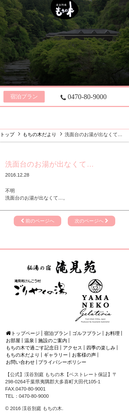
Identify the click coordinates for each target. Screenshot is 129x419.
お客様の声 (84, 355)
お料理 (21, 113)
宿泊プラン (24, 96)
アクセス (73, 122)
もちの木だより (39, 134)
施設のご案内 (103, 113)
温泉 (75, 113)
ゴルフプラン (86, 333)
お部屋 (49, 113)
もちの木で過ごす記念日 (32, 347)
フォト (104, 122)
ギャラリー (56, 355)
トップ (7, 134)
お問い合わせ (20, 362)
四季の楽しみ (35, 122)
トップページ (23, 333)
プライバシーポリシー (62, 362)
